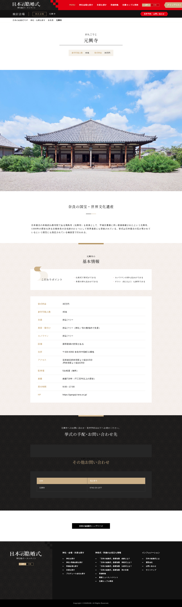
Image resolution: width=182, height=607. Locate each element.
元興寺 (52, 14)
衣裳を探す (70, 570)
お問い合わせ (151, 566)
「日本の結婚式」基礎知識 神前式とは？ (115, 562)
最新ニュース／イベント (108, 577)
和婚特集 (102, 574)
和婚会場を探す (72, 566)
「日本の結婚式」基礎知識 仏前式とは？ (115, 566)
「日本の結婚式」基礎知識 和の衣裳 (113, 570)
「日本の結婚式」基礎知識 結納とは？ (114, 559)
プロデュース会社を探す (75, 574)
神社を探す (70, 559)
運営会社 (149, 562)
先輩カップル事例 (106, 581)
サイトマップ (151, 570)
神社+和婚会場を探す (74, 562)
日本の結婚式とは (153, 559)
